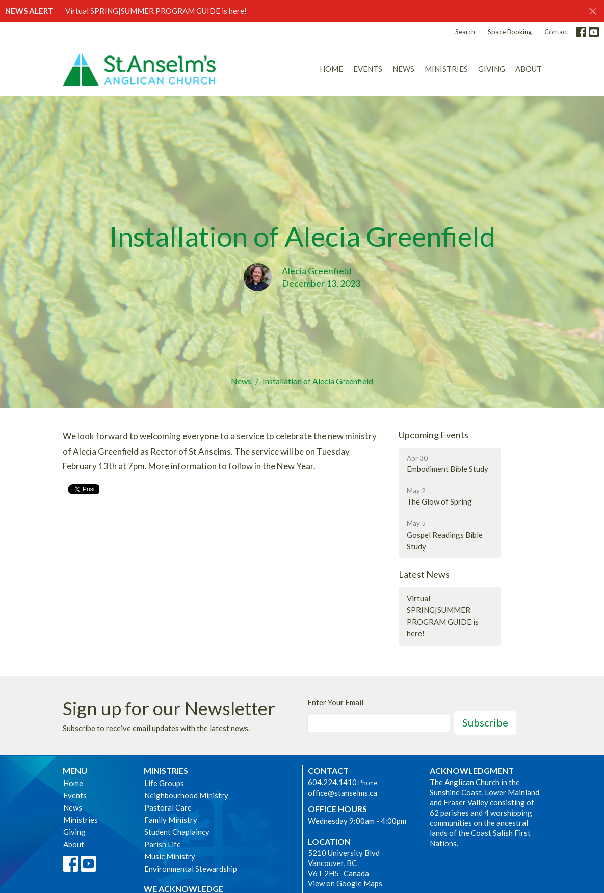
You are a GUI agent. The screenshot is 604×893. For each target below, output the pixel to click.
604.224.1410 (332, 782)
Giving (491, 68)
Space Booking (510, 31)
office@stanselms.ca (342, 792)
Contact (556, 31)
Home (331, 68)
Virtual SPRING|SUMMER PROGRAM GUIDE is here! (156, 10)
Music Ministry (169, 856)
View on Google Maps (345, 883)
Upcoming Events (433, 434)
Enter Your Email (335, 702)
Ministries (446, 68)
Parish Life (162, 844)
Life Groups (164, 783)
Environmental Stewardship (190, 868)
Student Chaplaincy (176, 831)
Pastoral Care (168, 807)
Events (367, 68)
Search (465, 31)
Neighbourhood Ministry (186, 795)
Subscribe (485, 722)
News (403, 68)
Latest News (424, 574)
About (528, 68)
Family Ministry (170, 819)
